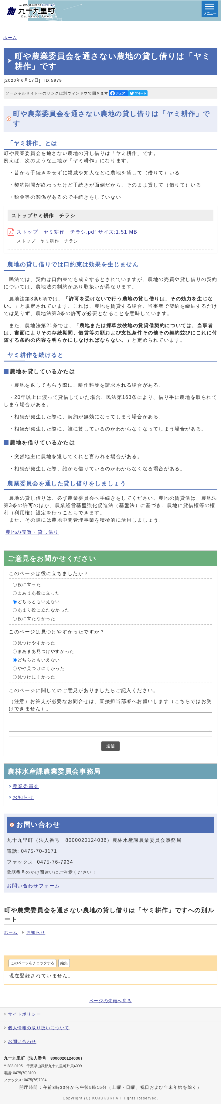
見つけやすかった (37, 643)
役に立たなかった (37, 618)
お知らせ (23, 797)
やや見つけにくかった (41, 668)
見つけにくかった (37, 677)
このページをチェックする (32, 963)
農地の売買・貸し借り (32, 532)
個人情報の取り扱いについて (39, 1028)
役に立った (29, 584)
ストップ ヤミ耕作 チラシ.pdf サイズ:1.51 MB (73, 232)
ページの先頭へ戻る (110, 1001)
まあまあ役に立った (39, 593)
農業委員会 (25, 786)
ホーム (10, 38)
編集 (64, 963)
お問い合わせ (22, 1041)
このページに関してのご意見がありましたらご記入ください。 (83, 690)
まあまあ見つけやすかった (46, 651)
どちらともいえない (39, 601)
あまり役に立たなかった (44, 610)
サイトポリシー (24, 1014)
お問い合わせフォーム (33, 885)
